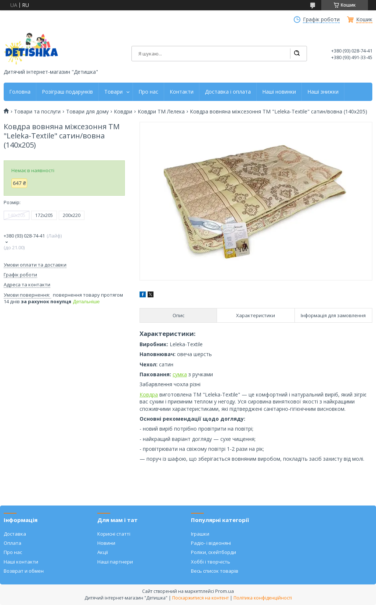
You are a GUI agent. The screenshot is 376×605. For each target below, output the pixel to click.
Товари (113, 91)
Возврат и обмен (24, 571)
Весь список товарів (214, 571)
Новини (106, 543)
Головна (19, 91)
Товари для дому (87, 111)
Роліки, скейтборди (213, 552)
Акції (102, 552)
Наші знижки (323, 91)
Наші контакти (21, 561)
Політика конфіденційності (263, 598)
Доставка (15, 533)
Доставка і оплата (228, 91)
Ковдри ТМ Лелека (161, 111)
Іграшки (200, 533)
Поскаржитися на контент (200, 598)
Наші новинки (279, 91)
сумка (180, 374)
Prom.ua (224, 591)
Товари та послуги (37, 111)
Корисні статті (113, 533)
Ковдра (149, 394)
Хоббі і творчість (210, 561)
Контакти (182, 91)
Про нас (148, 91)
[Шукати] (296, 53)
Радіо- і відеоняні (211, 543)
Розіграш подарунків (67, 91)
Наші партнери (115, 561)
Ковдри (123, 111)
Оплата (12, 543)
